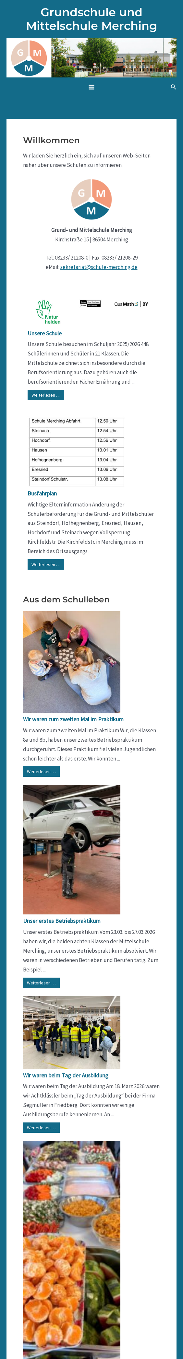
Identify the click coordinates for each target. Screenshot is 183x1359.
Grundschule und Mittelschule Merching (91, 19)
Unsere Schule (45, 333)
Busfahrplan (42, 493)
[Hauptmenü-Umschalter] (91, 87)
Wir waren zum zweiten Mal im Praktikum (73, 719)
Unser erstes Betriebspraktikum (62, 920)
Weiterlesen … (45, 395)
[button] (174, 87)
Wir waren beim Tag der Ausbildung (65, 1075)
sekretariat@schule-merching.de (99, 267)
